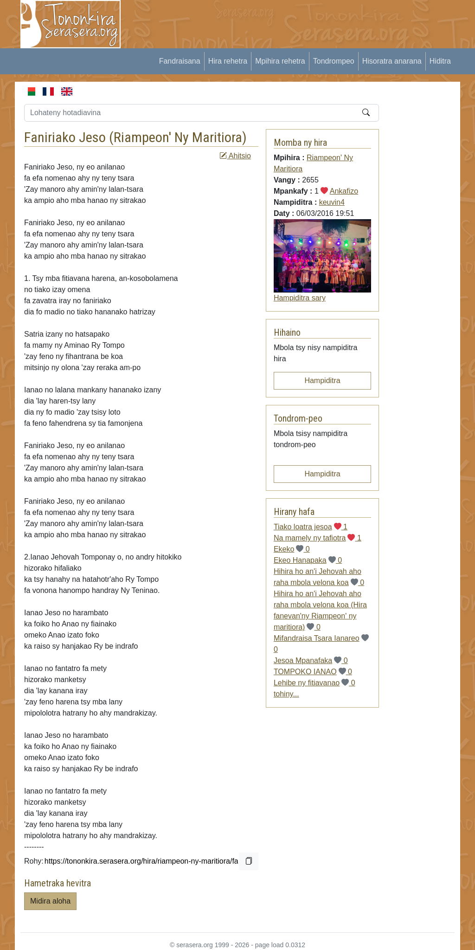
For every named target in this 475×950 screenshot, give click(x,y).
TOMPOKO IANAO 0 (313, 672)
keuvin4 (332, 202)
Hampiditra (322, 380)
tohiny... (286, 694)
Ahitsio (235, 156)
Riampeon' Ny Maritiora (178, 137)
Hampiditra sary (300, 298)
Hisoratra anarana (392, 61)
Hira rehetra (227, 61)
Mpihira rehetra (280, 61)
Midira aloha (50, 901)
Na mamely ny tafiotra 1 (317, 538)
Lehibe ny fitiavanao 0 (314, 683)
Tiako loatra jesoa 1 (310, 527)
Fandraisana (179, 61)
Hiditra (440, 61)
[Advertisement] (300, 21)
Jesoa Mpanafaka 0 (311, 660)
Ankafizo (344, 191)
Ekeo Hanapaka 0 (308, 560)
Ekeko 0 (292, 549)
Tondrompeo (333, 61)
